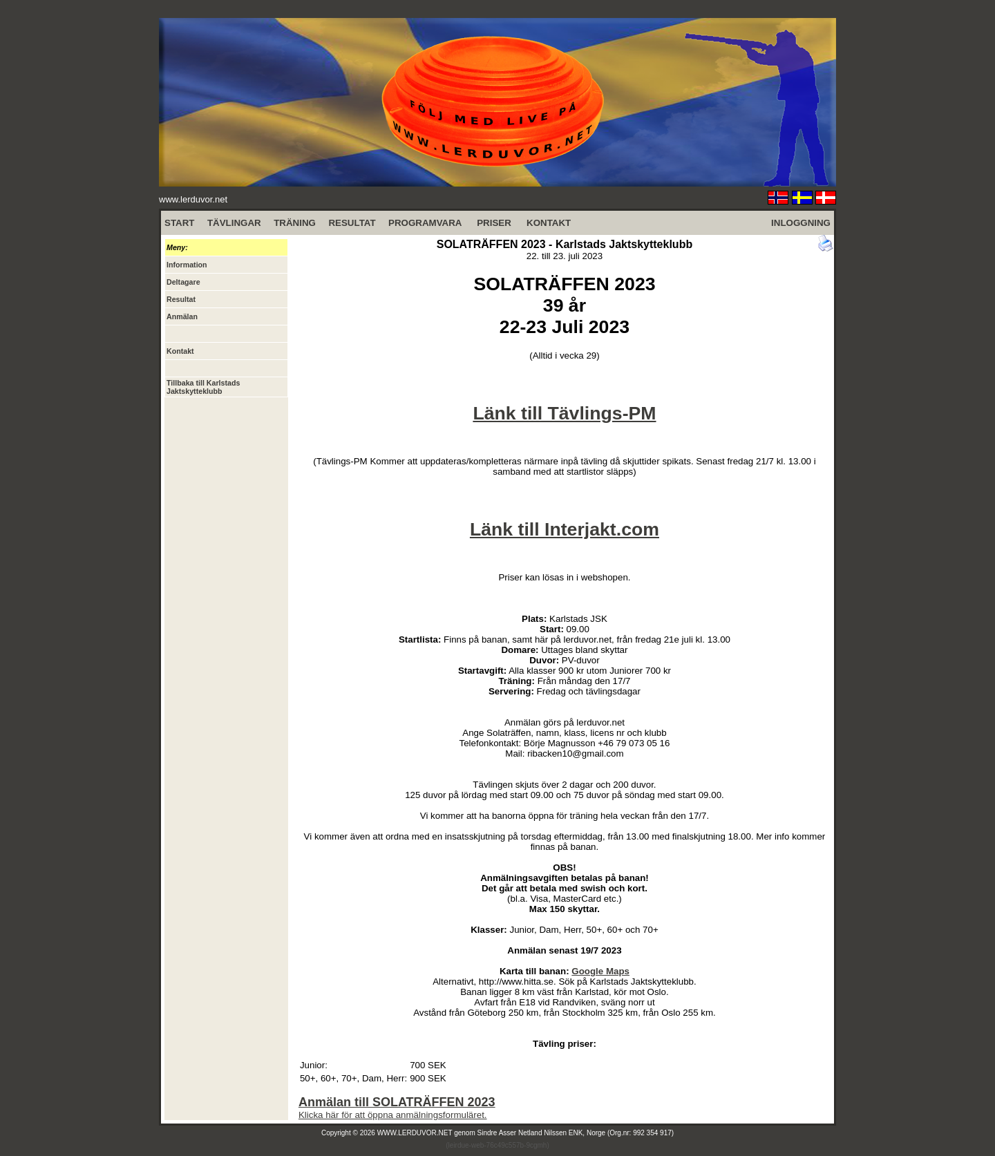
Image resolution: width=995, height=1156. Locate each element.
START (179, 223)
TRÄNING (295, 223)
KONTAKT (549, 223)
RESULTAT (351, 223)
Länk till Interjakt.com (564, 529)
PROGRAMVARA (425, 223)
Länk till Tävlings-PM (564, 413)
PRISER (494, 223)
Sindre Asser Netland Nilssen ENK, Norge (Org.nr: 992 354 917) (575, 1133)
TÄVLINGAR (234, 223)
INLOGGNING (801, 223)
